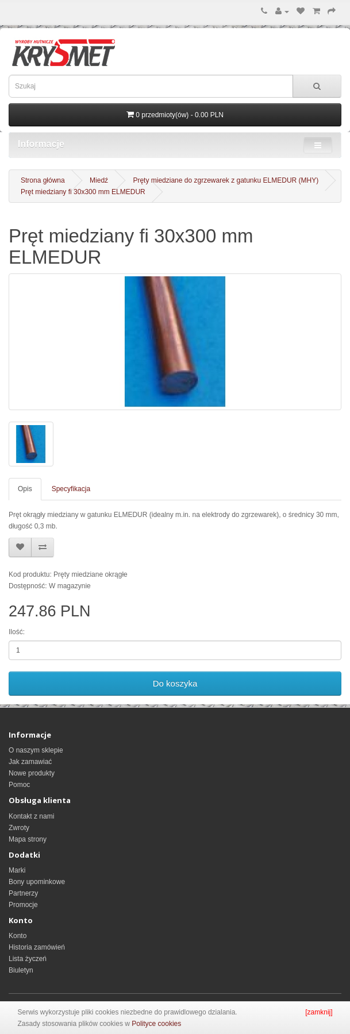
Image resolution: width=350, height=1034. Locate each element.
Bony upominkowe (37, 882)
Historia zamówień (37, 947)
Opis (25, 489)
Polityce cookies (156, 1024)
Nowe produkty (32, 773)
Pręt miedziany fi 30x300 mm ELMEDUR (83, 192)
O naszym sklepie (36, 750)
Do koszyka (175, 683)
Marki (17, 870)
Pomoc (19, 785)
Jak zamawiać (30, 762)
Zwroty (19, 828)
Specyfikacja (71, 489)
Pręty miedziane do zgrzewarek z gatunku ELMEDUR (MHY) (225, 180)
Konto (17, 936)
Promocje (23, 905)
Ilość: (17, 632)
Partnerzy (23, 893)
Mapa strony (28, 839)
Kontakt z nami (31, 816)
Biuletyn (21, 970)
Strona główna (43, 180)
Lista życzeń (28, 959)
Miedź (99, 180)
